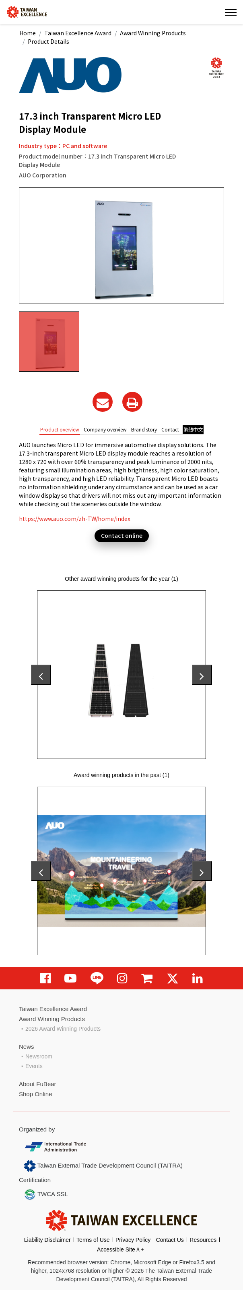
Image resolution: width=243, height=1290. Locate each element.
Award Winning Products (153, 33)
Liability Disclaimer (47, 1240)
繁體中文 (193, 429)
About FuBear (37, 1084)
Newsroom (38, 1056)
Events (34, 1066)
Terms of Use (92, 1240)
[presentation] (41, 675)
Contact (170, 429)
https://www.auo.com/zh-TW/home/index (74, 519)
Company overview (105, 429)
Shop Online (35, 1094)
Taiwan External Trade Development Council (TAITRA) (103, 1166)
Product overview (59, 429)
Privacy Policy (132, 1240)
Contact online (121, 535)
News (26, 1047)
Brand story (144, 429)
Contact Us (170, 1240)
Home (27, 33)
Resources (202, 1240)
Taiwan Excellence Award (77, 33)
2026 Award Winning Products (63, 1029)
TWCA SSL (46, 1194)
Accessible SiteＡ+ (120, 1249)
